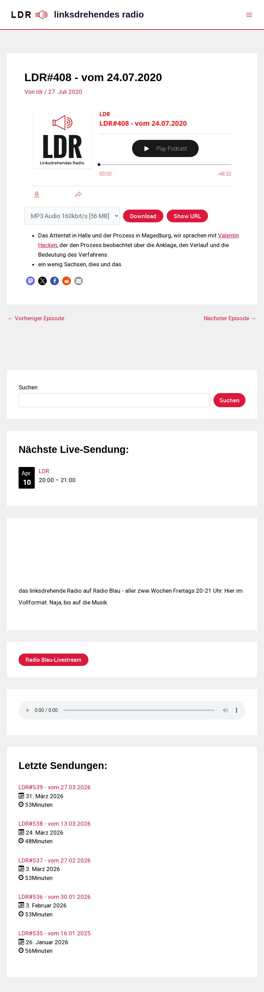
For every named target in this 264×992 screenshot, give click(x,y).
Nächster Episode (230, 318)
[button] (30, 281)
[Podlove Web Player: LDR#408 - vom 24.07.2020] (132, 153)
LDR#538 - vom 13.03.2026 (55, 823)
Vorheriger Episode (36, 318)
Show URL (187, 216)
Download (143, 216)
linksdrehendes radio (99, 14)
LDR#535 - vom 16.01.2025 (55, 933)
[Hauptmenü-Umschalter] (249, 15)
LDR (44, 471)
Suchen (28, 387)
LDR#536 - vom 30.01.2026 (55, 896)
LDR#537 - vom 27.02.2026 (55, 860)
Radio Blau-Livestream (53, 660)
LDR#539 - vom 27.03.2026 (55, 787)
